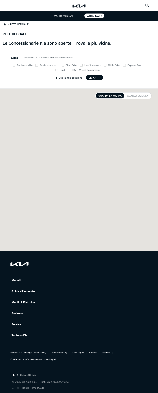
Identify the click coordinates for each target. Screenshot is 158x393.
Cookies (93, 352)
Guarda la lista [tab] (137, 95)
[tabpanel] (79, 170)
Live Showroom (92, 65)
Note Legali (78, 352)
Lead (62, 70)
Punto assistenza (49, 65)
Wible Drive (114, 65)
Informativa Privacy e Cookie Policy (28, 352)
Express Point (135, 65)
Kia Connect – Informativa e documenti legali (33, 359)
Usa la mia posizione (68, 77)
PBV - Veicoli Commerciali (86, 70)
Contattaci (93, 15)
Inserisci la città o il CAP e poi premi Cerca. (49, 57)
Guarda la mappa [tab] (110, 95)
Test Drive (71, 65)
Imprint (106, 352)
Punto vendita (24, 65)
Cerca (92, 77)
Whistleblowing (59, 352)
